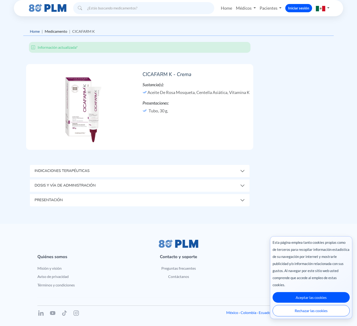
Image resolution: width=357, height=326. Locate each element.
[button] (322, 8)
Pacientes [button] (269, 8)
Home (226, 8)
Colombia (248, 312)
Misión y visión (49, 268)
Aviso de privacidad (53, 276)
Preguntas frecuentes (178, 268)
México (232, 312)
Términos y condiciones (56, 285)
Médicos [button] (244, 8)
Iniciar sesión (298, 8)
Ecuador (265, 312)
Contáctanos (178, 276)
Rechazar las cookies (311, 310)
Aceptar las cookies (311, 297)
